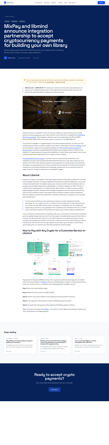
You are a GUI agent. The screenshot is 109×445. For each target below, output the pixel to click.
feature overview (60, 82)
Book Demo (54, 389)
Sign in (101, 2)
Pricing (60, 2)
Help (65, 2)
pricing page (50, 82)
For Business (38, 2)
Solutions (47, 2)
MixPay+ (54, 2)
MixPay (79, 146)
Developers (72, 2)
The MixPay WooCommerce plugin (33, 158)
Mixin (47, 309)
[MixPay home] (9, 3)
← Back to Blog (9, 16)
